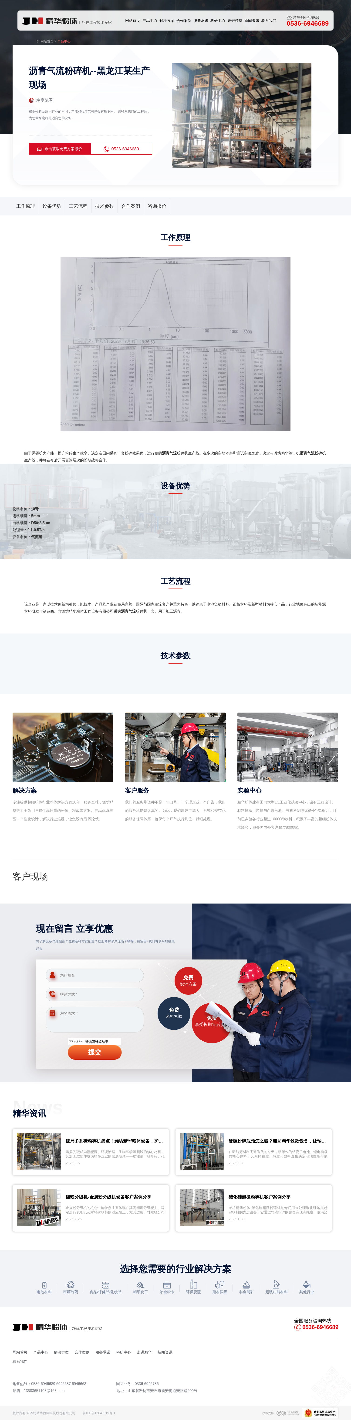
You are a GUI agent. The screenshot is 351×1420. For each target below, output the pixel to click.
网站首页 (47, 41)
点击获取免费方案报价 (59, 149)
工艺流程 (78, 206)
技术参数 (104, 206)
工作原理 (25, 206)
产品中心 (40, 1352)
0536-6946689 (121, 149)
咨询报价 (157, 206)
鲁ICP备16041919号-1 (99, 1413)
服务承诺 (102, 1352)
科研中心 (123, 1352)
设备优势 (52, 206)
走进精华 (144, 1352)
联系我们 (20, 1362)
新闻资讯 (165, 1352)
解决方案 (61, 1352)
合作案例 (131, 206)
